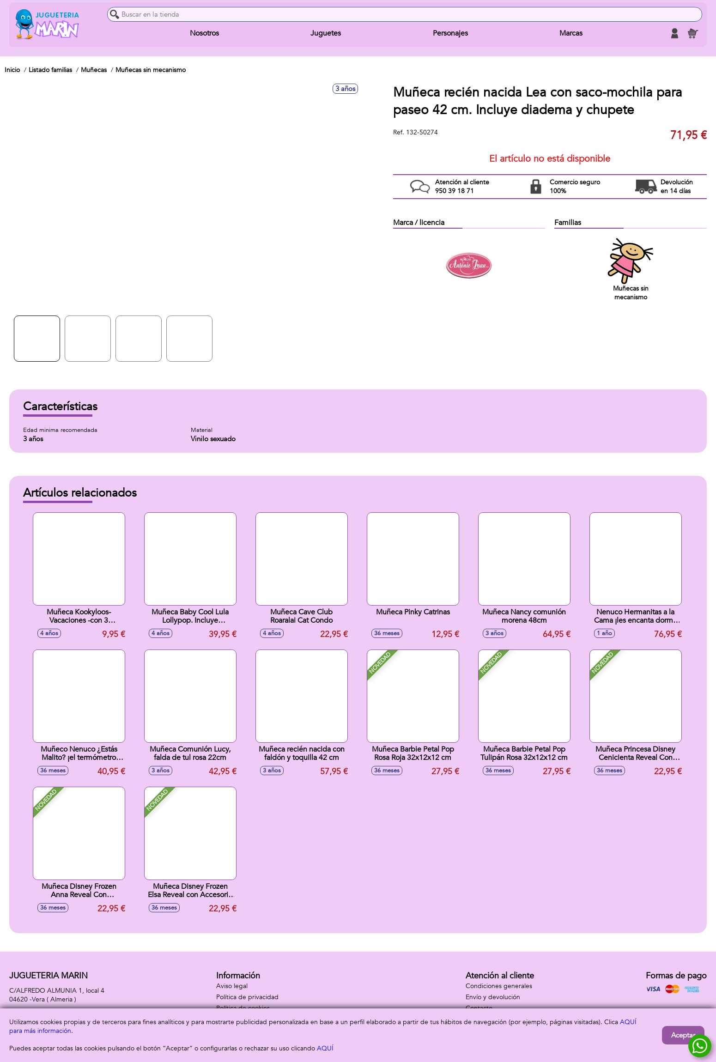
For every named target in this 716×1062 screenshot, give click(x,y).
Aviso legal (232, 986)
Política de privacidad (247, 997)
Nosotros (204, 33)
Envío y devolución (493, 997)
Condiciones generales (499, 986)
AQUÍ (325, 1048)
